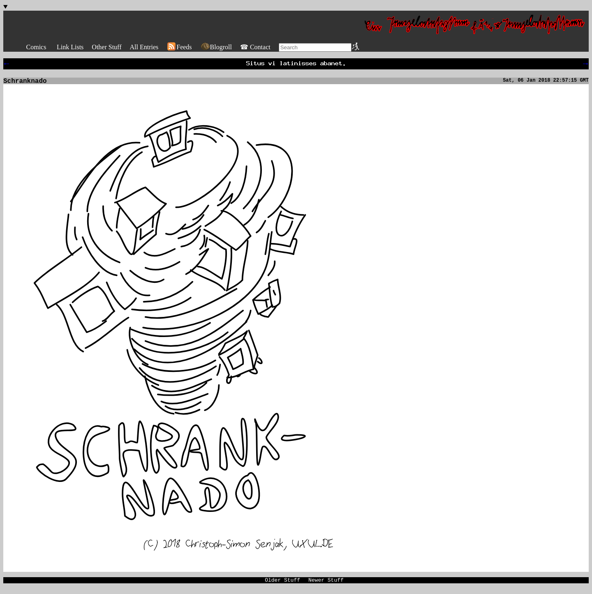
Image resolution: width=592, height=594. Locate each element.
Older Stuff (282, 585)
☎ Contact (255, 47)
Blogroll (216, 47)
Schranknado (25, 83)
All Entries (144, 47)
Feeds (179, 47)
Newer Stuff (326, 585)
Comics (36, 47)
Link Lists (70, 47)
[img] (170, 322)
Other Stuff (106, 47)
